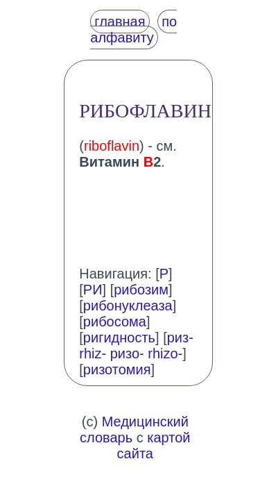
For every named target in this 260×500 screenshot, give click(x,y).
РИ (93, 289)
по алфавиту (133, 29)
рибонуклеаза (128, 305)
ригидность (119, 337)
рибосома (114, 321)
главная (119, 21)
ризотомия (117, 369)
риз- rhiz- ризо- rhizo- (136, 345)
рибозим (141, 289)
